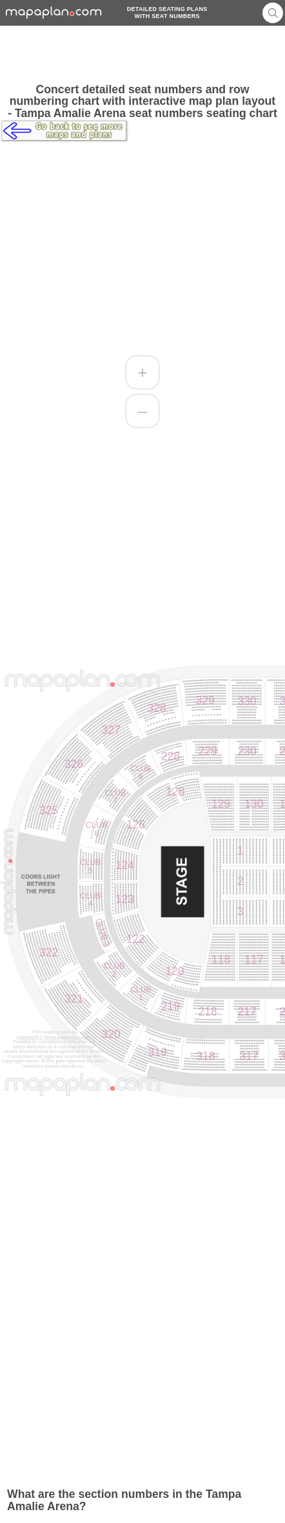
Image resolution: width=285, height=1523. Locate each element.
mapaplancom (54, 12)
